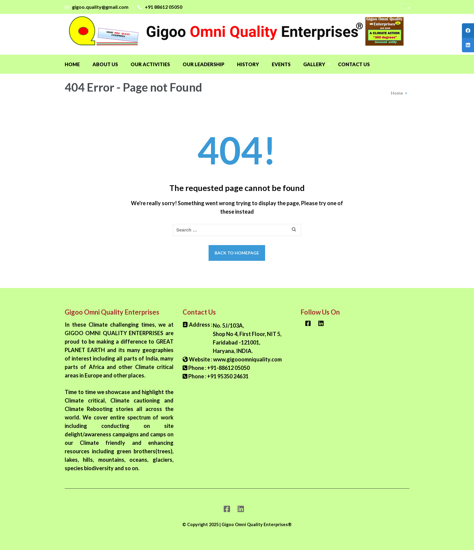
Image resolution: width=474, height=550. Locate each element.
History (248, 64)
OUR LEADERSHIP (203, 64)
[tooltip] (468, 30)
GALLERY (314, 64)
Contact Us (354, 64)
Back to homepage (237, 252)
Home (72, 64)
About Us (105, 64)
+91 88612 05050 (163, 7)
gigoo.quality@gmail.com (100, 7)
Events (281, 64)
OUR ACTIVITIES (150, 64)
